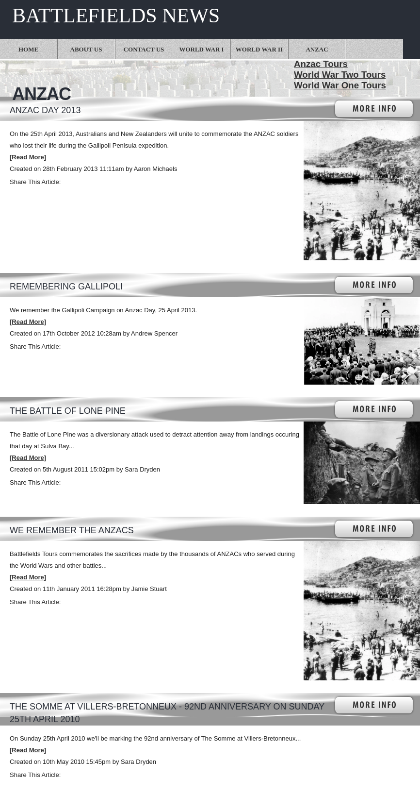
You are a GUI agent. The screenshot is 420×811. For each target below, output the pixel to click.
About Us (86, 49)
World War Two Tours (340, 74)
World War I (201, 49)
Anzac (317, 49)
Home (28, 49)
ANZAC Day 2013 (45, 110)
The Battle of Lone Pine (68, 411)
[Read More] (28, 157)
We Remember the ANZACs (72, 530)
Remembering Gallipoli (66, 286)
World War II (259, 49)
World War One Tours (340, 85)
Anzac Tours (321, 64)
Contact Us (144, 49)
